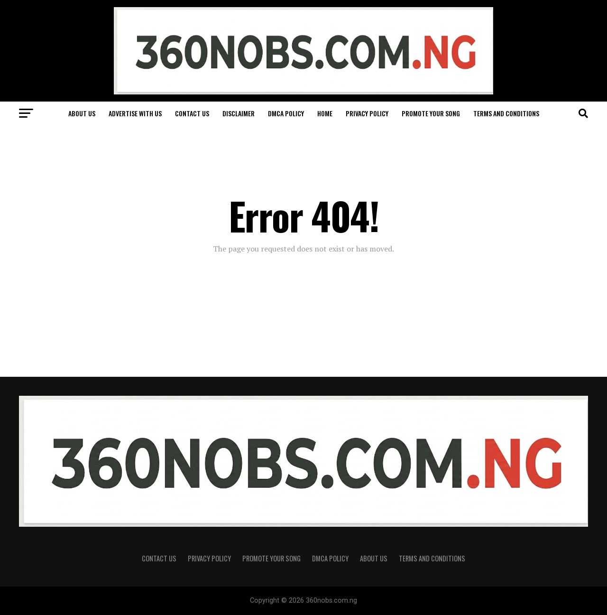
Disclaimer (238, 113)
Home (324, 113)
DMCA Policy (286, 113)
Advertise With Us (135, 113)
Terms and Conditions (506, 113)
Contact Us (192, 113)
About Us (81, 113)
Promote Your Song (431, 113)
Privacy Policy (367, 113)
